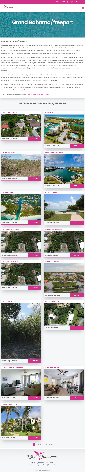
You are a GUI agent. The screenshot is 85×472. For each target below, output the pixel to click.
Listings (37, 465)
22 (44, 445)
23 (46, 445)
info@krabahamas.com (42, 463)
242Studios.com (46, 470)
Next (52, 445)
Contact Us (51, 465)
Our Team (43, 465)
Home (32, 465)
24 (49, 445)
